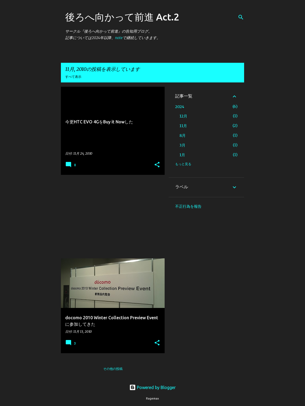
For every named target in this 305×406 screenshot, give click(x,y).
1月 (182, 154)
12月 (183, 116)
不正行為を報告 (188, 206)
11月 (183, 125)
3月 (182, 145)
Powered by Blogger (152, 387)
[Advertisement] (111, 216)
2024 (179, 106)
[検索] (241, 17)
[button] (157, 165)
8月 (182, 135)
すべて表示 (73, 76)
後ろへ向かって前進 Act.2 (122, 16)
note (119, 37)
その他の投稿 (113, 368)
